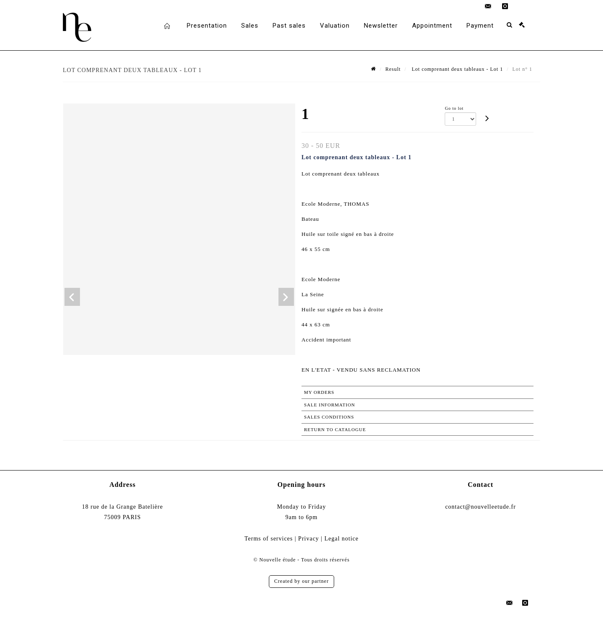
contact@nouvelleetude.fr (480, 507)
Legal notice (342, 538)
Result (393, 69)
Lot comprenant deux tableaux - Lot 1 (456, 69)
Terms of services (269, 538)
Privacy (308, 538)
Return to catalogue (335, 429)
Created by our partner (301, 581)
